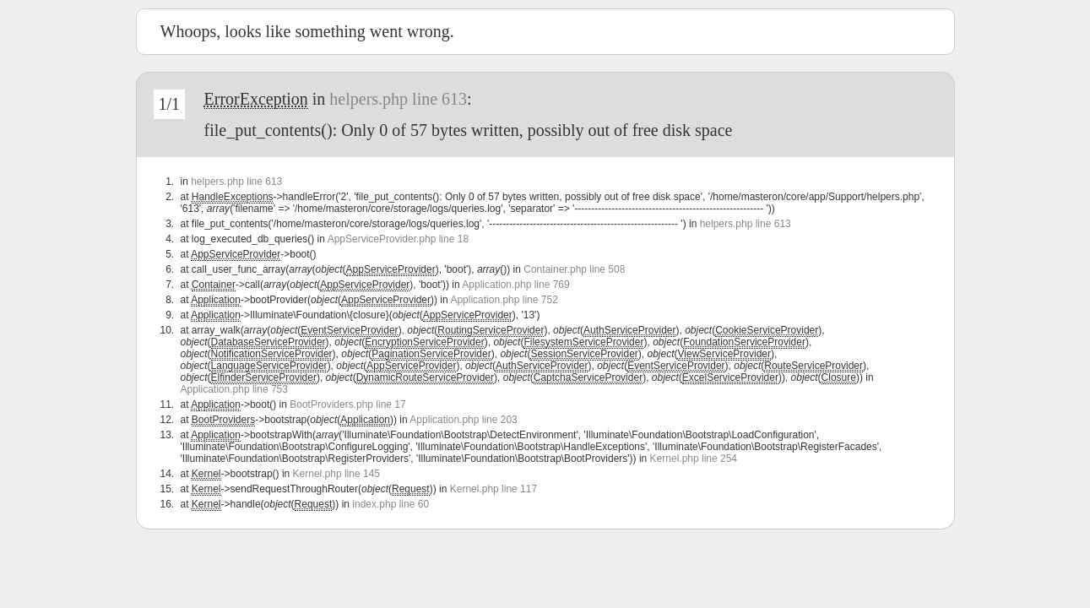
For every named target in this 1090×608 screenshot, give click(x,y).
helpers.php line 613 (398, 99)
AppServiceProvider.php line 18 (398, 239)
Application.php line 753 (234, 389)
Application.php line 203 (463, 420)
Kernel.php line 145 (336, 474)
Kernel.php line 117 (493, 489)
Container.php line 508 (574, 269)
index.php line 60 (390, 504)
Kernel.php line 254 (693, 458)
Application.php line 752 (503, 300)
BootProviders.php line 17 (347, 404)
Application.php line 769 (515, 284)
